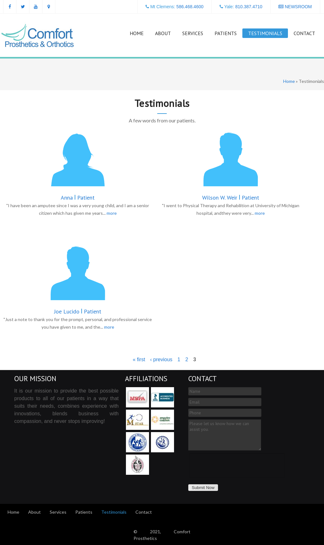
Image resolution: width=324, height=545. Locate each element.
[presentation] (237, 465)
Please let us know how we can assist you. (224, 434)
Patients (226, 33)
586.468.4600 (189, 6)
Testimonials (265, 33)
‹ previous (161, 359)
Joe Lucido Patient (77, 311)
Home (137, 33)
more (112, 213)
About (163, 33)
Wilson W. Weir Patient (230, 197)
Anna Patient (78, 197)
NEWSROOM (295, 6)
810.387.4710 (248, 6)
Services (192, 33)
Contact (304, 33)
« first (139, 359)
